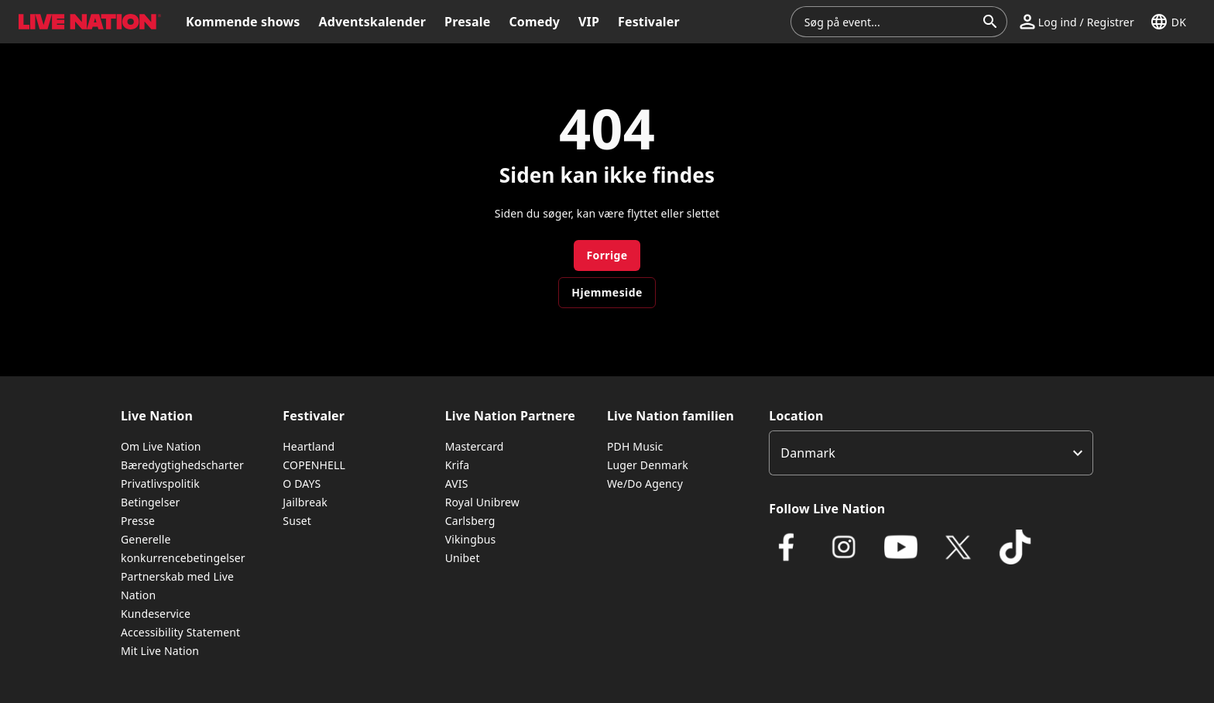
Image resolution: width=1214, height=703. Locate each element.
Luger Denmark (647, 465)
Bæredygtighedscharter (182, 465)
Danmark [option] (807, 452)
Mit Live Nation (160, 650)
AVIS (456, 483)
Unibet (462, 557)
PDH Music (635, 446)
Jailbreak (305, 502)
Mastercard (474, 446)
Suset (297, 520)
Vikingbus (470, 539)
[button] (1076, 21)
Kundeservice (155, 613)
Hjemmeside (606, 292)
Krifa (457, 465)
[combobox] (889, 21)
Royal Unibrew (482, 502)
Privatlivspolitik (160, 483)
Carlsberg (470, 520)
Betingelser (150, 502)
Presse (138, 520)
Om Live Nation (161, 446)
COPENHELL (314, 465)
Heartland (308, 446)
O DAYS (302, 483)
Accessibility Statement (180, 632)
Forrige (606, 255)
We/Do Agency (645, 483)
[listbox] (931, 453)
